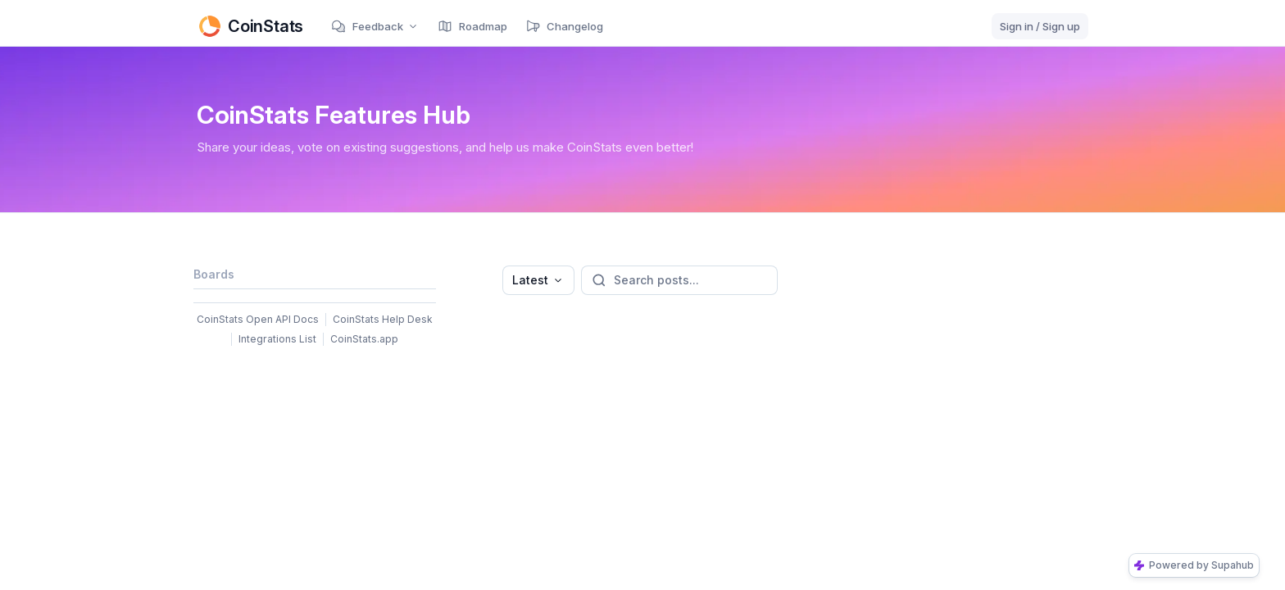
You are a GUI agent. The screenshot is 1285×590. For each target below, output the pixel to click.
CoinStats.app (364, 339)
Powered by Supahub (1194, 565)
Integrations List (277, 339)
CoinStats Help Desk (383, 319)
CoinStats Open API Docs (258, 319)
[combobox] (538, 280)
